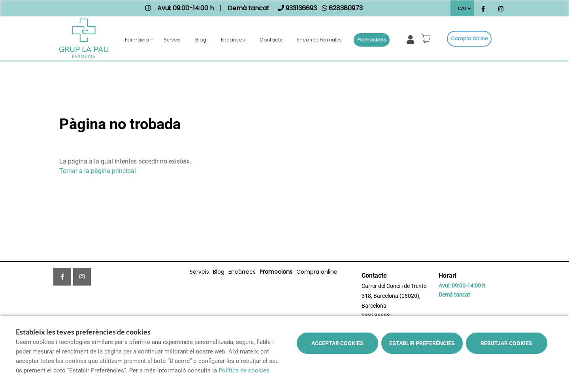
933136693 (376, 315)
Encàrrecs (233, 39)
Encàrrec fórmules (319, 39)
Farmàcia (137, 39)
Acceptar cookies (337, 343)
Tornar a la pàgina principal (97, 171)
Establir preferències (422, 343)
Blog (200, 39)
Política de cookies (244, 370)
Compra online (469, 38)
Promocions (371, 39)
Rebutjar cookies (506, 343)
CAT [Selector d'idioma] (462, 8)
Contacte (271, 39)
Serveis (172, 39)
